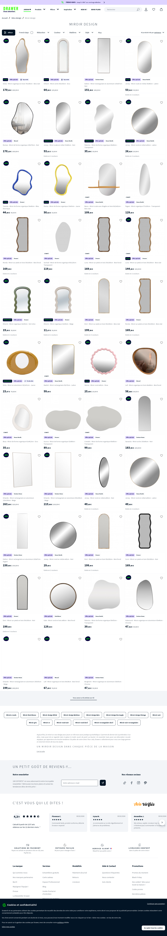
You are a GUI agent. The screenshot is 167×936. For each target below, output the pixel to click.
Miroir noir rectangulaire (129, 723)
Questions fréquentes (111, 872)
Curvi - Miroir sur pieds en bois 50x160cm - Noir (141, 559)
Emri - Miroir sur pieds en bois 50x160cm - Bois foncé (102, 559)
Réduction (43, 32)
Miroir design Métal (50, 715)
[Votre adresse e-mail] (79, 783)
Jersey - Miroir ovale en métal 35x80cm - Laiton (141, 84)
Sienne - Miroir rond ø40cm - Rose (96, 385)
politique (60, 922)
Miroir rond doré (81, 723)
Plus (100, 32)
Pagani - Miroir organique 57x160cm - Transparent (142, 206)
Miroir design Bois (93, 715)
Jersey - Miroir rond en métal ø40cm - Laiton (141, 145)
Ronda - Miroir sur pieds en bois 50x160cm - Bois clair (143, 324)
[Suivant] (162, 822)
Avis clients (106, 882)
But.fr (15, 882)
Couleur (60, 32)
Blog (44, 886)
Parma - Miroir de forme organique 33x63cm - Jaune (62, 206)
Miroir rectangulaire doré (103, 723)
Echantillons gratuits (51, 872)
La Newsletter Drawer (21, 896)
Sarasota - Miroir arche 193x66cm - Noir (139, 441)
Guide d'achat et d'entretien (49, 892)
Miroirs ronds (11, 715)
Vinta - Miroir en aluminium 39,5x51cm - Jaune (19, 385)
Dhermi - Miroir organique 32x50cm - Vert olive (19, 324)
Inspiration (68, 9)
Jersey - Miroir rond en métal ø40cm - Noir (58, 559)
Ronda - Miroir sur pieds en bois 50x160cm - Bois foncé (22, 263)
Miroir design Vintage (138, 715)
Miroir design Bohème (72, 715)
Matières (75, 32)
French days (24, 32)
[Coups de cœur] (153, 9)
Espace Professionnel (51, 882)
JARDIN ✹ (27, 9)
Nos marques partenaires (23, 877)
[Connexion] (146, 9)
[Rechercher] (123, 9)
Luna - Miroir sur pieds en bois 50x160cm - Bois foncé (102, 263)
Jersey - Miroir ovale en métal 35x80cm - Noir (59, 145)
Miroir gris (33, 723)
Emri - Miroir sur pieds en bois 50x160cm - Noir (19, 620)
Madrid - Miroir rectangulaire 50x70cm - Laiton (60, 385)
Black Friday (137, 877)
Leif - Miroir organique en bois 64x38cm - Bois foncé (62, 682)
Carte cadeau (48, 877)
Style (89, 32)
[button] (83, 32)
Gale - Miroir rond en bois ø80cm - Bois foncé (59, 620)
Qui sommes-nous (20, 872)
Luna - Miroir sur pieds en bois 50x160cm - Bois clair (143, 263)
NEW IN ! (84, 9)
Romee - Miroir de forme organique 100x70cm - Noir (21, 145)
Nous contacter (108, 877)
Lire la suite (41, 751)
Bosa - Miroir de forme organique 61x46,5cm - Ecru (20, 441)
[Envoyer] (103, 783)
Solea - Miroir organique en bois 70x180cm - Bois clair (21, 84)
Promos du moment (140, 872)
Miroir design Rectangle (115, 715)
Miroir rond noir (63, 723)
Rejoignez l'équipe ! (20, 886)
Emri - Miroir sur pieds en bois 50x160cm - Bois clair (102, 324)
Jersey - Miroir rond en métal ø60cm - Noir (99, 498)
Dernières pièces (138, 894)
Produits (38, 9)
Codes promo (137, 889)
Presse (15, 891)
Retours (75, 877)
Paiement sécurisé (79, 872)
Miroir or (46, 723)
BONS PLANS (96, 9)
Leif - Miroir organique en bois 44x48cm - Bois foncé (143, 385)
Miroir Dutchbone (29, 715)
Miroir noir (157, 715)
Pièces (52, 9)
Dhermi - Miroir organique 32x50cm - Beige (58, 324)
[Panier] (161, 9)
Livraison (76, 882)
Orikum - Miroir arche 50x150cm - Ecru (57, 84)
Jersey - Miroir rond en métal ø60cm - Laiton (141, 498)
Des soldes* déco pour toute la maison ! (141, 883)
